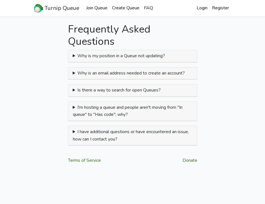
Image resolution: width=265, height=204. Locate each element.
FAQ (148, 8)
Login (202, 8)
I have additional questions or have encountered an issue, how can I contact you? (131, 135)
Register (220, 8)
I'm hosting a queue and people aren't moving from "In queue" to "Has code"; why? (128, 111)
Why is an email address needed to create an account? (131, 73)
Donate (190, 160)
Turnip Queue (56, 8)
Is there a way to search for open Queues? (119, 90)
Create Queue (125, 8)
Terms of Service (84, 160)
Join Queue (96, 8)
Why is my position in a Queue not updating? (121, 56)
